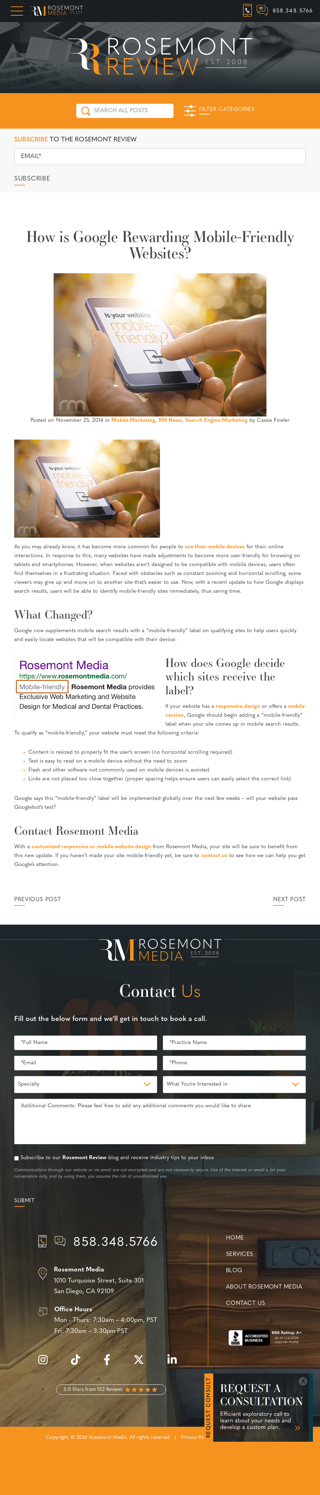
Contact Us (245, 1303)
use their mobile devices (215, 547)
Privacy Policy (196, 1437)
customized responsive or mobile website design (91, 847)
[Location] (111, 1281)
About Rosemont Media (264, 1287)
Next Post (289, 900)
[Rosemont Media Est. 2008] (160, 951)
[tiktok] (79, 1363)
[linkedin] (175, 1363)
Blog (234, 1271)
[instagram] (46, 1363)
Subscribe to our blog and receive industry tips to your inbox (117, 1158)
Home (235, 1238)
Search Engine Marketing (216, 420)
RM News (170, 420)
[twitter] (142, 1363)
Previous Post (37, 900)
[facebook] (110, 1363)
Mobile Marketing (133, 420)
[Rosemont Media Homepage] (56, 11)
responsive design (238, 706)
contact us (214, 856)
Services (239, 1254)
